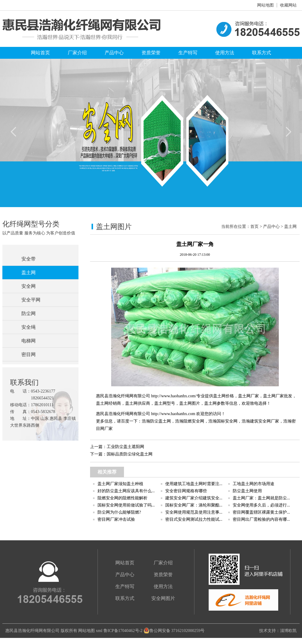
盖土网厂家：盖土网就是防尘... (261, 498)
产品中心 (114, 52)
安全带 (28, 258)
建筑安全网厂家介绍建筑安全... (194, 498)
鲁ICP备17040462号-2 (122, 630)
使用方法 (224, 52)
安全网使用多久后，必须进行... (261, 505)
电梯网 (28, 340)
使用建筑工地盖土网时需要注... (194, 484)
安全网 (28, 286)
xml (99, 630)
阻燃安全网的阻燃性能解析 (122, 498)
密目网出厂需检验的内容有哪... (261, 519)
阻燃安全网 (193, 421)
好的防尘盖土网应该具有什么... (126, 491)
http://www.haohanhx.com (173, 414)
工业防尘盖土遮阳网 (125, 446)
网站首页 (40, 52)
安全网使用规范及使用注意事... (194, 512)
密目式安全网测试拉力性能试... (194, 519)
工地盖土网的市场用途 (253, 484)
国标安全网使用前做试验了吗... (126, 505)
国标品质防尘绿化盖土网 (129, 454)
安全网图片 (163, 598)
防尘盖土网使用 (247, 491)
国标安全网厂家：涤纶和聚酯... (194, 505)
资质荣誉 (151, 52)
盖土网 (28, 272)
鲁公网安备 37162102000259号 (174, 630)
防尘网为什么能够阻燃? (119, 512)
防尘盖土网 (160, 421)
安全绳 (28, 327)
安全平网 (30, 299)
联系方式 (261, 52)
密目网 (28, 354)
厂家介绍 (77, 52)
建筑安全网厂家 (264, 421)
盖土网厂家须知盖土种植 (120, 484)
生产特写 (187, 52)
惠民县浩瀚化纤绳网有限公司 (32, 630)
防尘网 (28, 313)
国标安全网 (227, 421)
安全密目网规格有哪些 (186, 491)
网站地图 (265, 5)
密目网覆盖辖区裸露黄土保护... (261, 512)
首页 (254, 226)
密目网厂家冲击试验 (116, 519)
